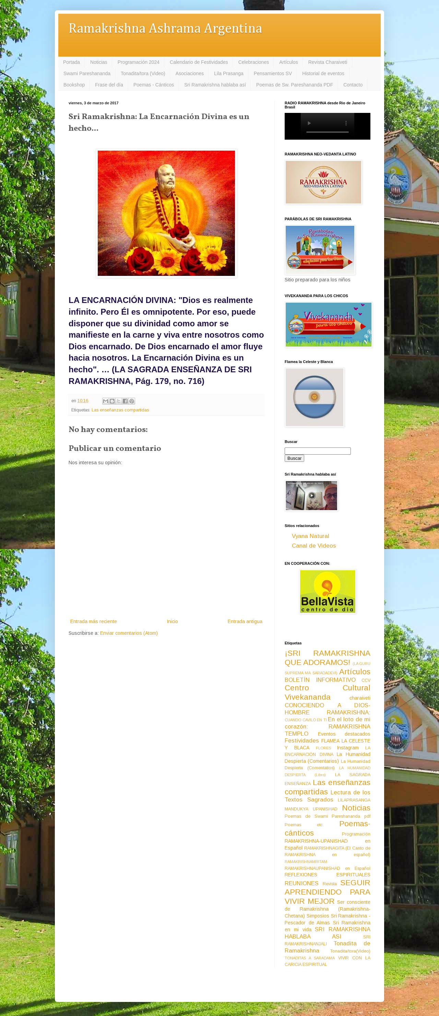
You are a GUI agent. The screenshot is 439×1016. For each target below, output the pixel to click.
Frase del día (109, 84)
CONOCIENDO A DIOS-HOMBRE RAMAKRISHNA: (327, 709)
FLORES (323, 748)
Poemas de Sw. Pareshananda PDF (294, 84)
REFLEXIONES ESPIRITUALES (327, 874)
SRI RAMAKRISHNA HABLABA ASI (327, 933)
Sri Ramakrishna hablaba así (215, 84)
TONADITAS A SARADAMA (310, 958)
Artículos (288, 62)
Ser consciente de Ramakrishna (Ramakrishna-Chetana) (327, 909)
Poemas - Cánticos (153, 84)
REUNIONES (302, 883)
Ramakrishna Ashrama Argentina (165, 29)
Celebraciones (253, 62)
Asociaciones (190, 73)
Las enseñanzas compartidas (120, 410)
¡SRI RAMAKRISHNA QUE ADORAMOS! (327, 658)
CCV (365, 680)
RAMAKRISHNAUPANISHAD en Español (327, 868)
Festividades (302, 740)
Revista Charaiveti (327, 62)
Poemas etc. (304, 824)
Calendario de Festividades (199, 62)
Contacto (353, 84)
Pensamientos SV (273, 73)
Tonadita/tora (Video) (143, 73)
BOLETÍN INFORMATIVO (320, 680)
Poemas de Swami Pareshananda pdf (327, 816)
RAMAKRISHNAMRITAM (306, 862)
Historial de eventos (323, 73)
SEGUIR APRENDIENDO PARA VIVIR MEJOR (327, 892)
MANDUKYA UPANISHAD (311, 809)
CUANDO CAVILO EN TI (306, 720)
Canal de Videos (314, 545)
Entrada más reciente (93, 621)
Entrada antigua (245, 621)
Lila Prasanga (229, 73)
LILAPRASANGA (354, 800)
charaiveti (359, 698)
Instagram (348, 747)
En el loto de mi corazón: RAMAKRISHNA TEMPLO (327, 726)
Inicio (172, 621)
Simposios (318, 916)
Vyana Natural (310, 536)
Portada (71, 62)
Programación (356, 834)
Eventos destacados (344, 734)
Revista (330, 883)
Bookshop (74, 84)
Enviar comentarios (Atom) (129, 633)
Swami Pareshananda (86, 73)
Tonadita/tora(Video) (350, 951)
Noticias (98, 62)
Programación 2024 (138, 62)
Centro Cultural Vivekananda (327, 692)
